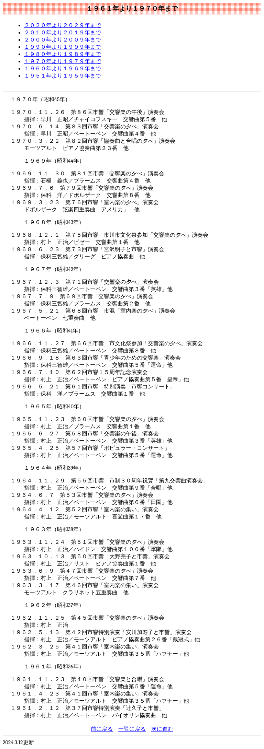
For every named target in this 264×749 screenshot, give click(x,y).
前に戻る (102, 729)
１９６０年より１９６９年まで (62, 69)
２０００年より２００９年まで (62, 40)
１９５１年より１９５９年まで (62, 76)
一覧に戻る (132, 729)
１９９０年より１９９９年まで (62, 47)
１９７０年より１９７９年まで (62, 61)
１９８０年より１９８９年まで (62, 54)
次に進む (162, 729)
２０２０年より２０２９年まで (62, 25)
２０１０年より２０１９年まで (62, 33)
